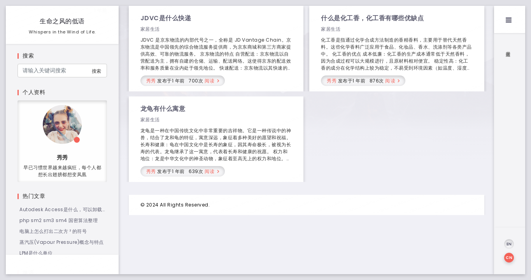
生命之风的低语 (62, 21)
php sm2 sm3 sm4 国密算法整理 (58, 220)
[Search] (62, 70)
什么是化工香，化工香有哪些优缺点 (372, 18)
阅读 (210, 80)
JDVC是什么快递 (165, 18)
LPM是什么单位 (36, 253)
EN (509, 244)
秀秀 (151, 80)
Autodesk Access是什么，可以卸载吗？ (60, 209)
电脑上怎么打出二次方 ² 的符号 (53, 231)
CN (509, 258)
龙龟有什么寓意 (163, 108)
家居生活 (150, 29)
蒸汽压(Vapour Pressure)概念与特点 (61, 242)
